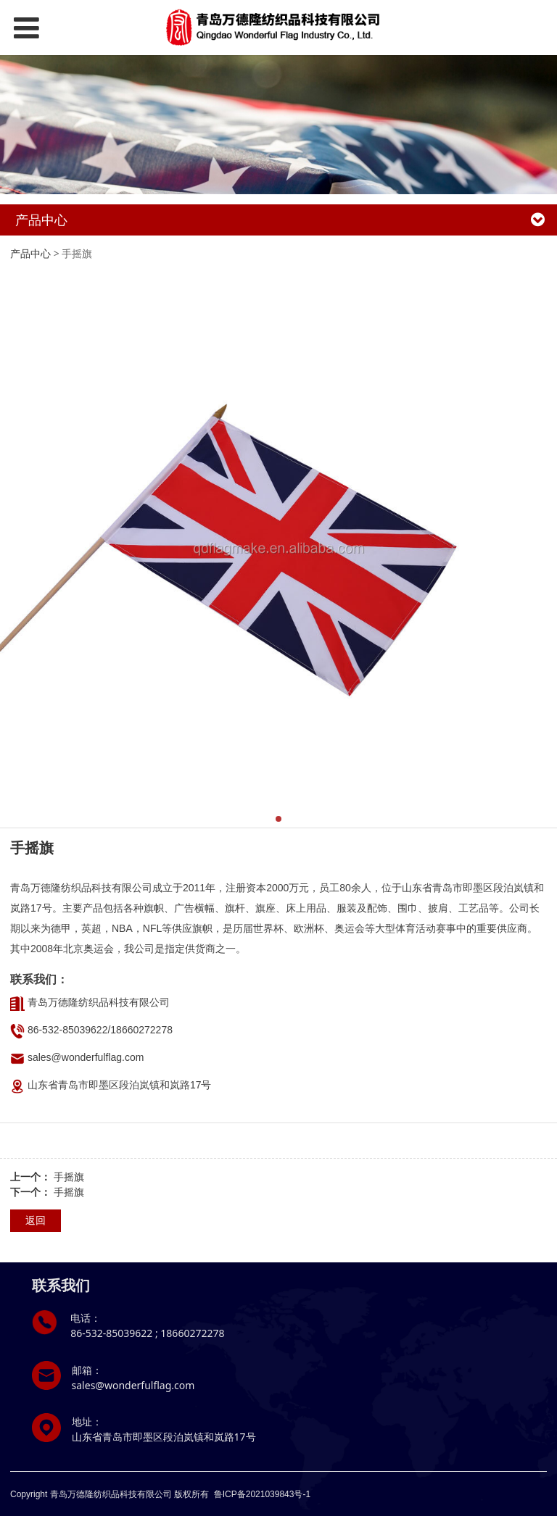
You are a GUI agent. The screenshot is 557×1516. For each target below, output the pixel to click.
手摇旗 (69, 1176)
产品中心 (30, 253)
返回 (35, 1220)
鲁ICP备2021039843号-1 (262, 1494)
